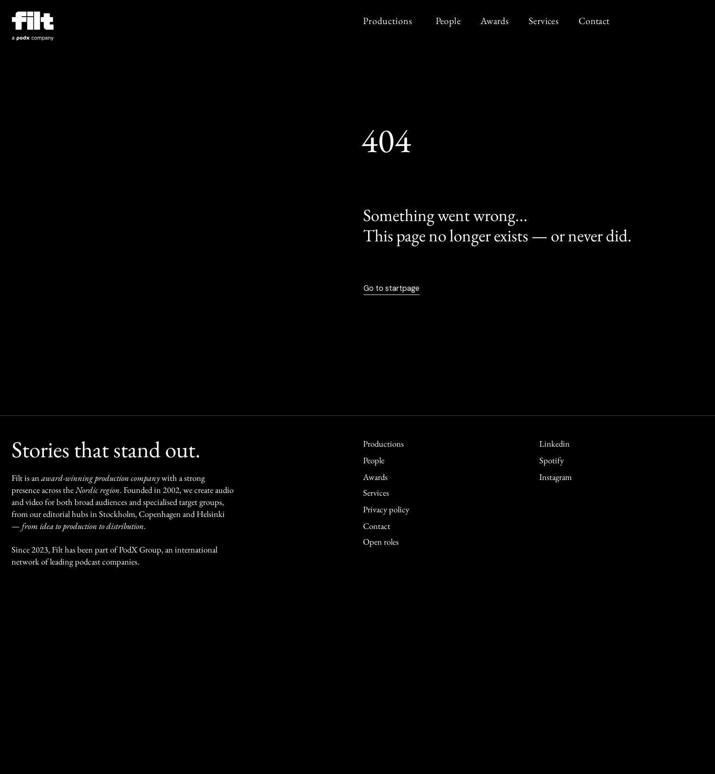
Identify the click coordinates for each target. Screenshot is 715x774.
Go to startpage (391, 288)
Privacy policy (386, 509)
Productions (388, 20)
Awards (495, 20)
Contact (594, 20)
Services (544, 20)
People (448, 20)
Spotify (551, 460)
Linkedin (554, 443)
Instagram (555, 477)
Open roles (381, 541)
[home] (35, 28)
